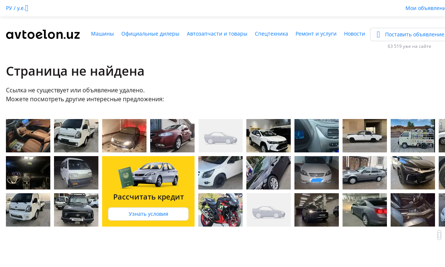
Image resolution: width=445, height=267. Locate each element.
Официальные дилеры (150, 33)
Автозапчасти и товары (217, 33)
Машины (102, 33)
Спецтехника (271, 33)
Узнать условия (148, 213)
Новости (354, 33)
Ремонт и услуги (316, 33)
